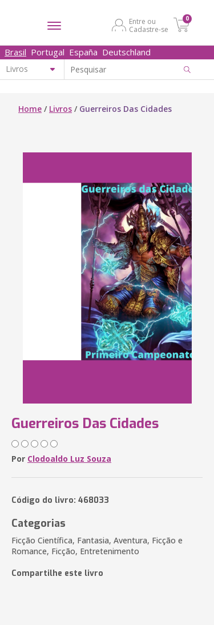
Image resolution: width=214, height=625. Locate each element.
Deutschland (126, 52)
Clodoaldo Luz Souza (69, 458)
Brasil (15, 52)
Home (30, 108)
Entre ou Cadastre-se (148, 25)
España (83, 52)
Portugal (47, 52)
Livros (60, 108)
